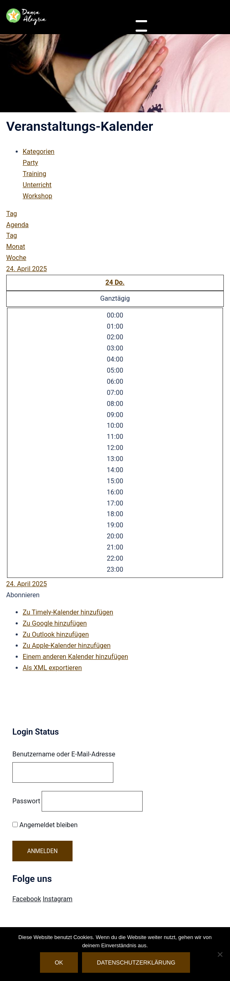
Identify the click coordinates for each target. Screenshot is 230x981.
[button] (23, 595)
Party (30, 163)
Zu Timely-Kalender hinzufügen (68, 612)
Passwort (26, 801)
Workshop (37, 196)
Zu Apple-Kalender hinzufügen (66, 645)
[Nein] (220, 954)
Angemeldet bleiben (44, 825)
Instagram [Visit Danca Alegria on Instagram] (57, 899)
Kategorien (38, 151)
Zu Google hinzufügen (55, 623)
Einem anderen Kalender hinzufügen (75, 657)
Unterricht (37, 185)
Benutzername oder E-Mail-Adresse (63, 754)
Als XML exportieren (52, 668)
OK (59, 962)
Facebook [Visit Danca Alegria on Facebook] (26, 899)
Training (34, 174)
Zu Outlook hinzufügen (56, 634)
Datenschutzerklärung (136, 962)
